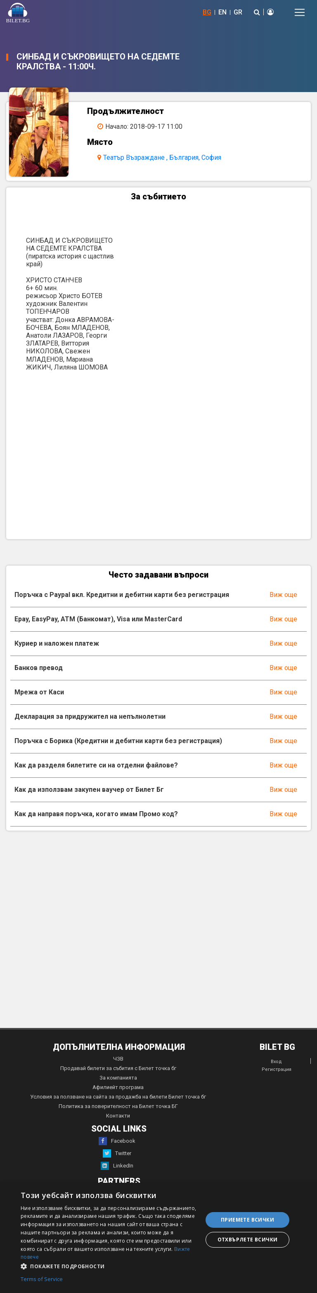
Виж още (283, 595)
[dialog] (158, 1238)
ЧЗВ (118, 1058)
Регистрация (276, 1069)
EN (222, 12)
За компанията (118, 1077)
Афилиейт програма (118, 1087)
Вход (276, 1061)
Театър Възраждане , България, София (162, 157)
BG (207, 12)
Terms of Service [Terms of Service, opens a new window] (42, 1279)
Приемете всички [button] (247, 1219)
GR (238, 12)
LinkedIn (117, 1166)
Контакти (118, 1115)
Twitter (117, 1153)
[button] (109, 1265)
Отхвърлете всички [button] (248, 1239)
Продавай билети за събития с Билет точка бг (118, 1068)
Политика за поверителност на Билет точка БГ (118, 1106)
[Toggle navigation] (300, 12)
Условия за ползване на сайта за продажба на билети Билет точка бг (118, 1096)
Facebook (117, 1141)
